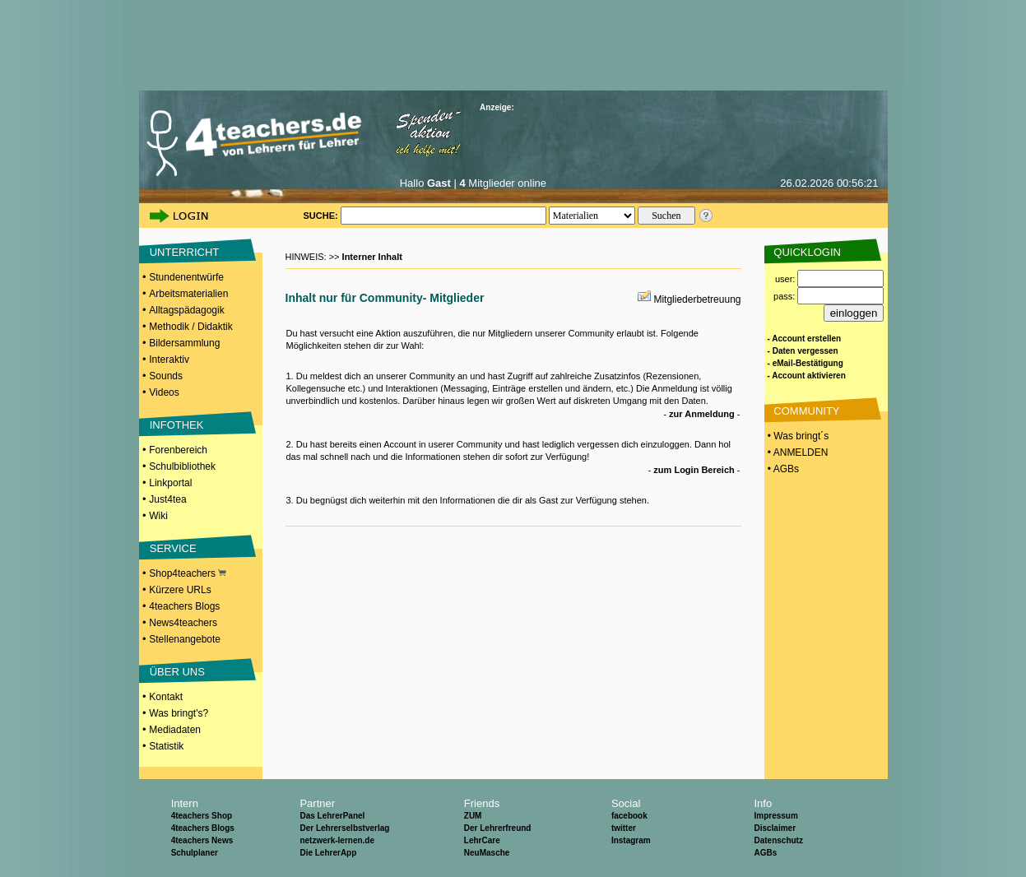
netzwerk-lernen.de (336, 840)
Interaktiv (169, 359)
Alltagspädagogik (186, 310)
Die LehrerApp (327, 852)
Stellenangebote (185, 639)
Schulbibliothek (182, 466)
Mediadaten (175, 729)
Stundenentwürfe (186, 277)
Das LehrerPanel (331, 815)
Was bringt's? (178, 713)
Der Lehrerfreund (498, 828)
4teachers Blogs (184, 606)
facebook (629, 815)
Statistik (166, 746)
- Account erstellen (805, 338)
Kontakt (166, 697)
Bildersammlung (184, 343)
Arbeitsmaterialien (188, 293)
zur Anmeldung (702, 414)
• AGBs (782, 469)
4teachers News (202, 840)
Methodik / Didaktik (190, 326)
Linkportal (170, 483)
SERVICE (173, 548)
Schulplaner (194, 852)
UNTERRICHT (185, 252)
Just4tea (167, 499)
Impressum (775, 815)
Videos (164, 392)
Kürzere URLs (180, 590)
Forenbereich (178, 450)
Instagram (631, 840)
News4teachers (183, 623)
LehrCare (482, 840)
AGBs (765, 852)
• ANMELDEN (797, 452)
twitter (623, 828)
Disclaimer (775, 828)
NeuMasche (487, 852)
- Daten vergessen (803, 350)
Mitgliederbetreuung (696, 299)
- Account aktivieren (807, 375)
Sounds (166, 376)
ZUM (473, 815)
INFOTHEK (177, 425)
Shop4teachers (187, 573)
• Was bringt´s (797, 436)
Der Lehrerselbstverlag (344, 828)
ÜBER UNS (177, 672)
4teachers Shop (201, 815)
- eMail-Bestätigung (805, 363)
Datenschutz (778, 840)
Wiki (158, 516)
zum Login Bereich (693, 470)
